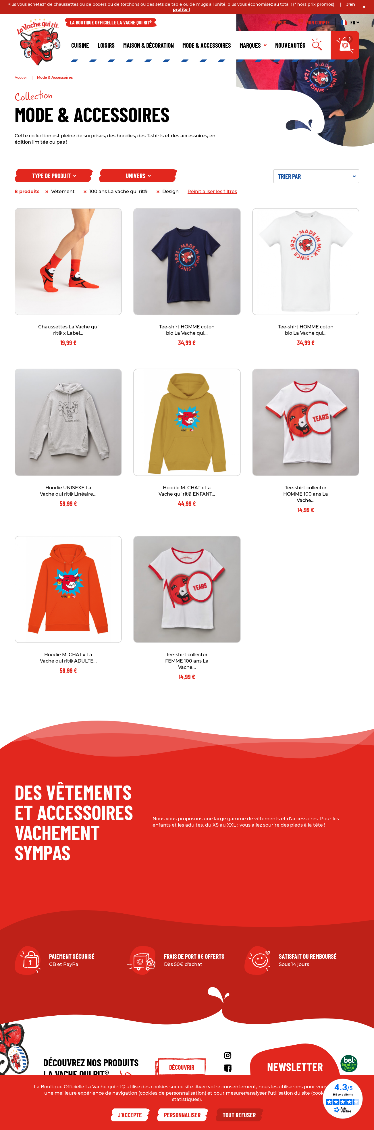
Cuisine (80, 45)
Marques (253, 45)
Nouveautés (290, 45)
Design (170, 191)
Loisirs (106, 45)
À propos (277, 22)
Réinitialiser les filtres (212, 191)
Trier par (317, 176)
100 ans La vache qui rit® (118, 191)
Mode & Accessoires (206, 45)
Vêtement (63, 191)
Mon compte (314, 22)
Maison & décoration (148, 45)
